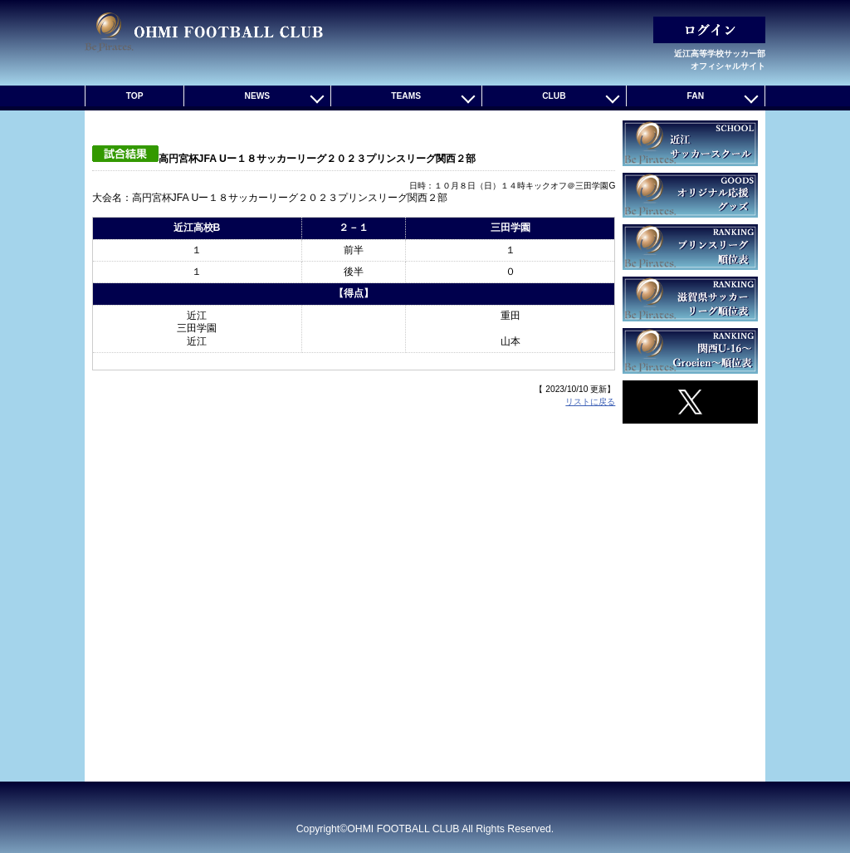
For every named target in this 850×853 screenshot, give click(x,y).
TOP (135, 95)
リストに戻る (590, 401)
